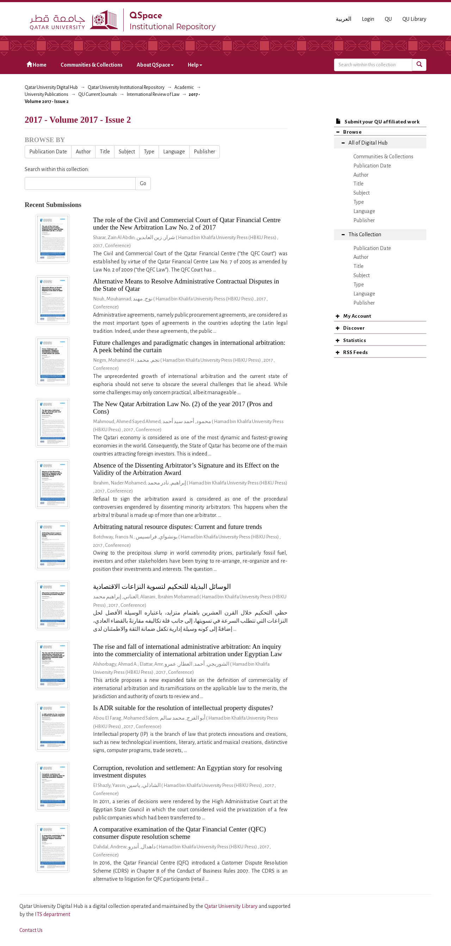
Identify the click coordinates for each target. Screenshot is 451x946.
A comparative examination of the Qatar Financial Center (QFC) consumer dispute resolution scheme (179, 832)
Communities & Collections (92, 65)
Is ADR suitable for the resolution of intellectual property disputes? (183, 708)
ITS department (52, 914)
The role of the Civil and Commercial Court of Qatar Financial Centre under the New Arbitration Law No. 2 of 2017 (186, 223)
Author (83, 151)
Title (105, 151)
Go (143, 183)
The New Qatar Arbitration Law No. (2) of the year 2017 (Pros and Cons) (182, 407)
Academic (184, 87)
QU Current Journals (97, 94)
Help (195, 65)
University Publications (46, 94)
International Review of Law (153, 94)
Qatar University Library (231, 906)
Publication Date (48, 151)
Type (149, 151)
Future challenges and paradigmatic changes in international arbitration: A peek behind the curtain (189, 346)
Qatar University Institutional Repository (126, 87)
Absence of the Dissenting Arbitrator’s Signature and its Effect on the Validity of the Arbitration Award (186, 469)
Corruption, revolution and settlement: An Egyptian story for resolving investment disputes (187, 771)
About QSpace (155, 65)
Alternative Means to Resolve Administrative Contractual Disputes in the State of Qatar (186, 284)
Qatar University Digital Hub (51, 87)
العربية (343, 19)
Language (174, 151)
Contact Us (31, 930)
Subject (127, 151)
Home (36, 65)
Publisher (204, 151)
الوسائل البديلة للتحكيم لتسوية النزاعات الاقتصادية (162, 586)
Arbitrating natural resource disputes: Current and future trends (177, 526)
